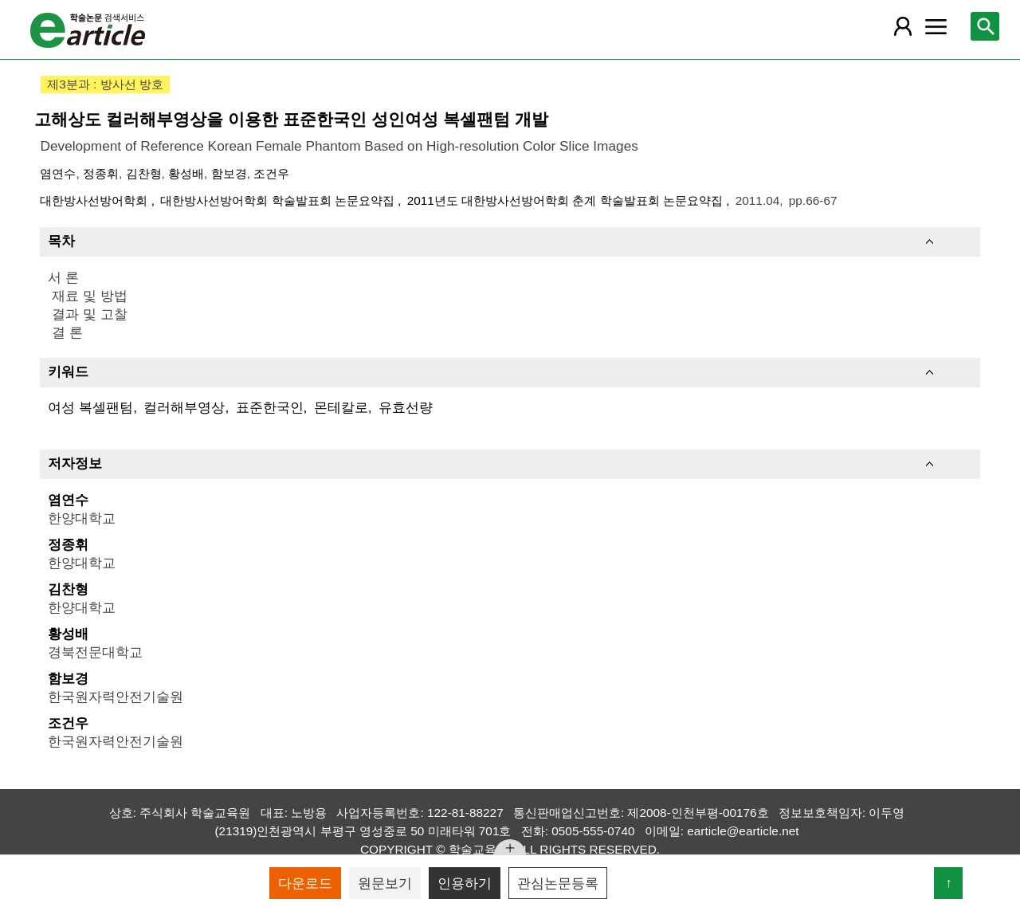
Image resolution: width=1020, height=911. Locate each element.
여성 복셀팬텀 (90, 407)
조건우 (271, 173)
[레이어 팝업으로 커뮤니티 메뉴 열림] (936, 26)
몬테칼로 (341, 407)
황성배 (186, 173)
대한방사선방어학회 (95, 200)
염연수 (58, 173)
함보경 (229, 173)
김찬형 (144, 173)
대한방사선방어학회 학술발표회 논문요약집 (279, 200)
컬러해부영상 (184, 407)
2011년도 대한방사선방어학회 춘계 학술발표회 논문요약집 (567, 200)
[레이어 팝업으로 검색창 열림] (985, 26)
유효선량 (406, 407)
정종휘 (101, 173)
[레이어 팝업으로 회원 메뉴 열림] (902, 26)
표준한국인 (270, 407)
